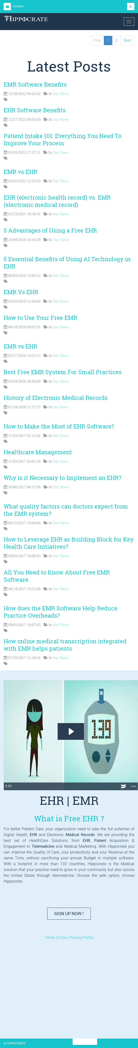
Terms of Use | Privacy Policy (69, 937)
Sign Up (69, 913)
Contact (13, 6)
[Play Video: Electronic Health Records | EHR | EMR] (71, 731)
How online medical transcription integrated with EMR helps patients (65, 644)
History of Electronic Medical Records (55, 398)
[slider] (64, 786)
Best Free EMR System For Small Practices (63, 372)
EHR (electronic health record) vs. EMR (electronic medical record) (57, 201)
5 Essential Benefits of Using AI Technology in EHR (67, 262)
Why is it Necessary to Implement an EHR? (62, 478)
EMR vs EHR (20, 172)
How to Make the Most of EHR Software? (59, 426)
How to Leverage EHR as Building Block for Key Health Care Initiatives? (69, 542)
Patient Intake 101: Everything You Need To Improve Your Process (62, 139)
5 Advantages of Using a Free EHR (50, 230)
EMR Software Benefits (35, 84)
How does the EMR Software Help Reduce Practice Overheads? (60, 611)
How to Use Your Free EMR (40, 318)
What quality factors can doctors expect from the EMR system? (66, 509)
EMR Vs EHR (21, 292)
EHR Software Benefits (35, 110)
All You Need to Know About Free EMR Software (57, 575)
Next (127, 40)
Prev (97, 40)
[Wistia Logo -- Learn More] (123, 786)
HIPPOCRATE (85, 1042)
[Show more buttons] (133, 786)
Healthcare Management (38, 452)
